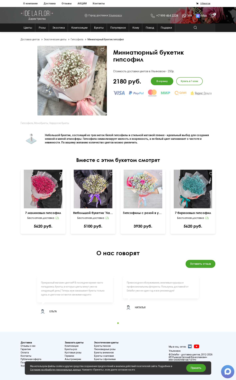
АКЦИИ (82, 3)
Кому (135, 27)
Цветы (28, 27)
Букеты (99, 27)
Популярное (118, 27)
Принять (196, 368)
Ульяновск (115, 15)
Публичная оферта (31, 359)
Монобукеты (41, 123)
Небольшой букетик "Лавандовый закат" (93, 213)
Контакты (99, 3)
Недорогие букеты (59, 123)
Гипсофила (27, 123)
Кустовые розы (73, 352)
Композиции (79, 27)
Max (202, 15)
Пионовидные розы (105, 349)
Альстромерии (73, 359)
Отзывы (67, 3)
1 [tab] (118, 323)
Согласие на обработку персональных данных (55, 369)
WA (187, 15)
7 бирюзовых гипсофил (193, 213)
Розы (42, 27)
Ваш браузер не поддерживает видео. (43, 196)
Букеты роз (71, 349)
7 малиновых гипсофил (43, 213)
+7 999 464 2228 (164, 15)
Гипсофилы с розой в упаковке (143, 213)
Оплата (25, 352)
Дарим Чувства (37, 15)
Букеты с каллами (104, 356)
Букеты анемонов (104, 352)
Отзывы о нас (28, 346)
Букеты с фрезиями (105, 359)
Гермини (69, 356)
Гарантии (26, 349)
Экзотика (58, 27)
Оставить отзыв (200, 263)
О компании (30, 3)
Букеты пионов (102, 346)
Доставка (50, 3)
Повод (150, 27)
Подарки (166, 27)
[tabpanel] (75, 296)
